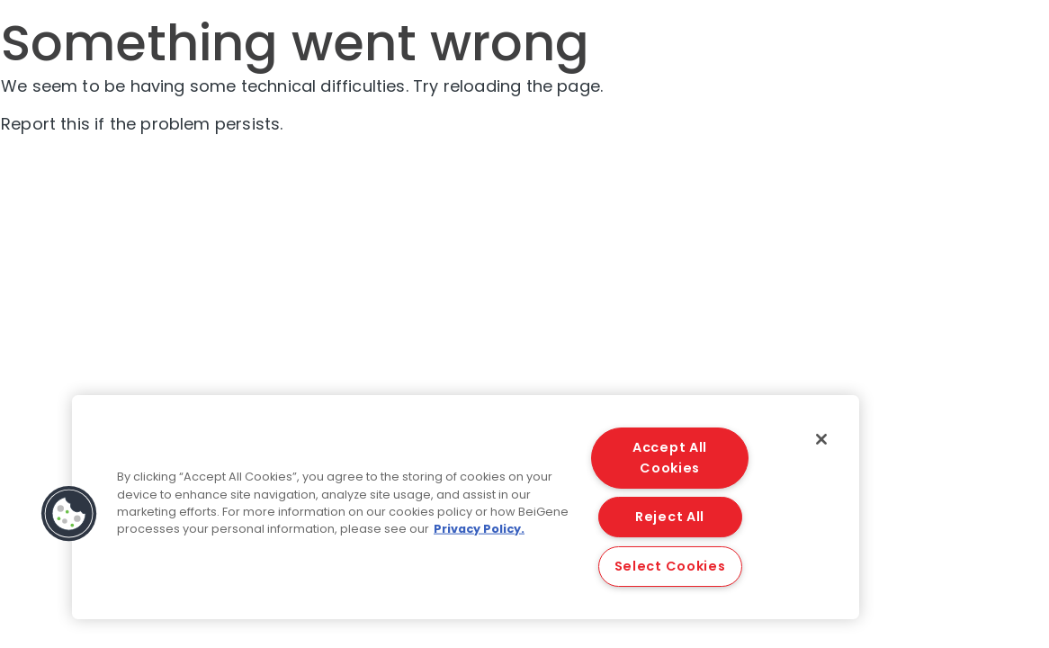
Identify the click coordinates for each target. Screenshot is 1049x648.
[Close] (821, 439)
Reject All (669, 517)
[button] (69, 514)
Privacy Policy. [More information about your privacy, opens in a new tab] (479, 528)
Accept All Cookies (669, 457)
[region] (465, 507)
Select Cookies (670, 566)
